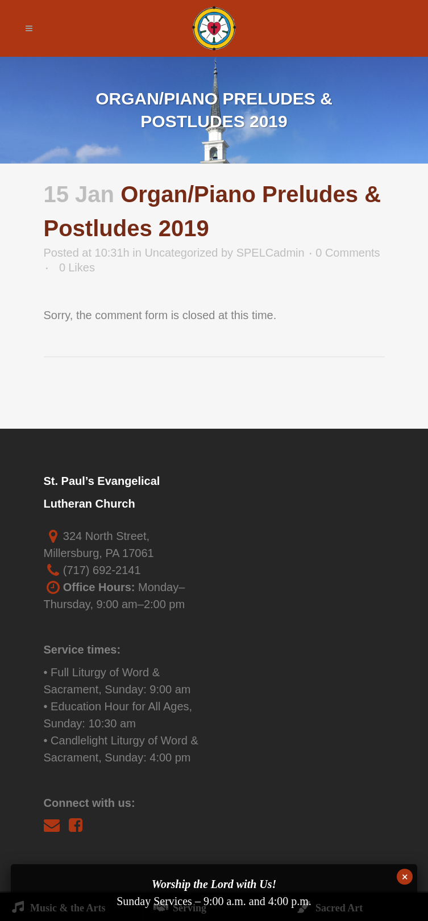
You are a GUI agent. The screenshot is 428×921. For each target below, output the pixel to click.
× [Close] (405, 877)
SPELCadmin (270, 252)
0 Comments (347, 252)
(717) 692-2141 (102, 570)
